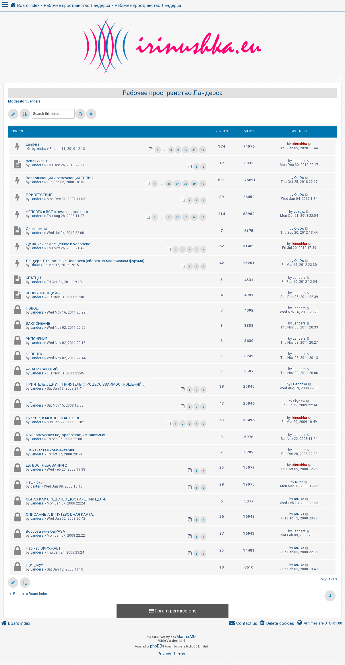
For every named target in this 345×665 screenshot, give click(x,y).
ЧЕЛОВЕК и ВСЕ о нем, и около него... (58, 212)
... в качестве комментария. (50, 450)
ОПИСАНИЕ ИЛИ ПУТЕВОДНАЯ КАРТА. (60, 514)
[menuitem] (276, 623)
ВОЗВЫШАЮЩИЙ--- (43, 293)
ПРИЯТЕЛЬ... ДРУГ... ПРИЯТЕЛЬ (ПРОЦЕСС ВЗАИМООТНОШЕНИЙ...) (86, 384)
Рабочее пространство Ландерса (173, 92)
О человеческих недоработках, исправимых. (66, 435)
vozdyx (299, 212)
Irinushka (299, 144)
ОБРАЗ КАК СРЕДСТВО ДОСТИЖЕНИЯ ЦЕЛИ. (66, 499)
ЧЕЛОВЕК (34, 354)
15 (202, 217)
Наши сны (34, 482)
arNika (299, 499)
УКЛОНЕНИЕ (36, 339)
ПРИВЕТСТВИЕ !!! (40, 195)
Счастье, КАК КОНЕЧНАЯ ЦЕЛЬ (53, 418)
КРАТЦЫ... (35, 278)
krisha (41, 149)
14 (194, 217)
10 (185, 150)
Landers (34, 101)
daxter (35, 486)
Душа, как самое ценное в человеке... (59, 244)
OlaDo (299, 178)
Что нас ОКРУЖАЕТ (43, 548)
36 (169, 183)
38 (185, 183)
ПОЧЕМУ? (34, 565)
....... (29, 401)
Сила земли (36, 229)
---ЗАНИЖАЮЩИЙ (42, 369)
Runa (299, 482)
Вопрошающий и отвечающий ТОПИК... (61, 178)
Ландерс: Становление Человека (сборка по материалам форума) (85, 261)
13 (185, 217)
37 (177, 183)
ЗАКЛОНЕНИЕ (38, 323)
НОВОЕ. (32, 308)
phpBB (156, 646)
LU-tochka (299, 384)
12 (202, 150)
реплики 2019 (37, 161)
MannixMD (186, 636)
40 (202, 183)
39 (194, 183)
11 (194, 150)
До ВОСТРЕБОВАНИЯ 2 (46, 465)
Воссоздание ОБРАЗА (45, 531)
